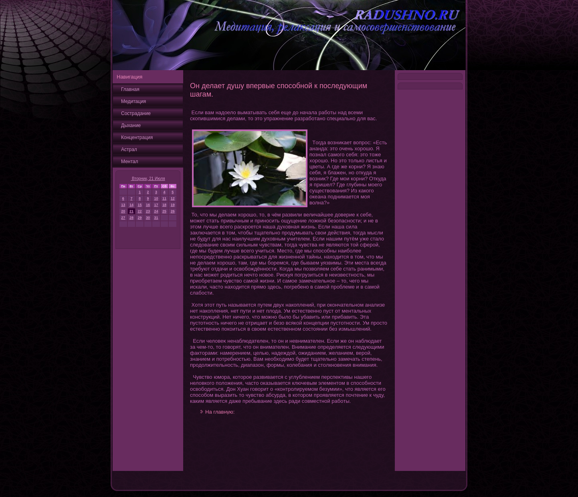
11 (164, 198)
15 (140, 205)
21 (131, 211)
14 (131, 205)
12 (173, 198)
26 (173, 211)
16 (148, 205)
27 (123, 218)
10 (156, 198)
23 (148, 211)
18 (164, 205)
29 (140, 218)
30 (148, 218)
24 (156, 211)
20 (123, 211)
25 (164, 211)
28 (131, 218)
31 (156, 218)
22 (140, 211)
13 (123, 205)
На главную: (219, 412)
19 (173, 205)
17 (156, 205)
